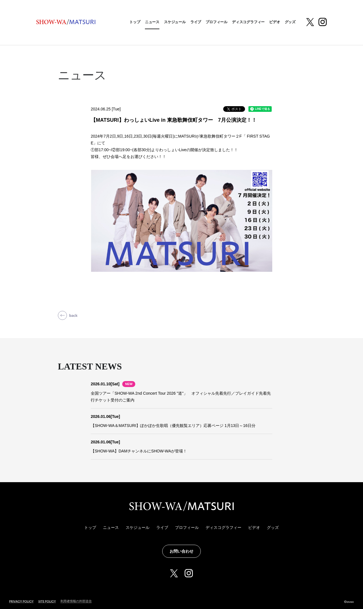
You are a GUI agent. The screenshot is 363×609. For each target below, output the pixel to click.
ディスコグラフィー (248, 22)
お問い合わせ (181, 551)
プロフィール (216, 22)
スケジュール (175, 22)
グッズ (290, 22)
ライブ (195, 22)
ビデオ (274, 22)
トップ (134, 22)
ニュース (152, 22)
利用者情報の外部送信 (76, 601)
